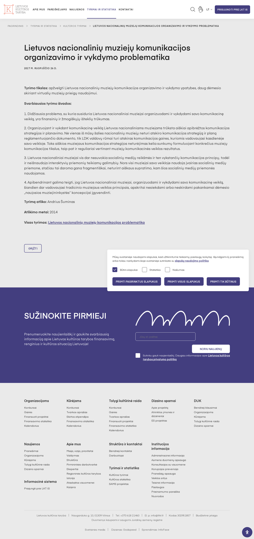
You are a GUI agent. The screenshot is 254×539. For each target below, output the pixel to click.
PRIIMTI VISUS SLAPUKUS (185, 281)
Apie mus (39, 9)
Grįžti (32, 250)
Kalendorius (31, 418)
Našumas (175, 270)
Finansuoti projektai (36, 409)
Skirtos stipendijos (78, 409)
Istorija (71, 470)
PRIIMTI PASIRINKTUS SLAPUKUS (137, 281)
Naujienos (76, 9)
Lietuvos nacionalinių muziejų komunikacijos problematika (96, 222)
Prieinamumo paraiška (165, 484)
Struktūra (72, 452)
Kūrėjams (200, 409)
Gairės (28, 405)
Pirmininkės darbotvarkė (82, 457)
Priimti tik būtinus (226, 281)
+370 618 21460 (129, 508)
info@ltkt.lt (157, 508)
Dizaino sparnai (203, 418)
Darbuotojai (116, 448)
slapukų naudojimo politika (192, 260)
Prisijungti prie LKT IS (232, 9)
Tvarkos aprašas (77, 405)
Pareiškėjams (57, 9)
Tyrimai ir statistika (101, 9)
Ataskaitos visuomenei (80, 475)
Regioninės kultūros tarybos (84, 466)
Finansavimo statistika (38, 414)
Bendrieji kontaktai (120, 443)
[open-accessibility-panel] (247, 532)
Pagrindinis (15, 25)
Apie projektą (159, 400)
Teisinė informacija (162, 475)
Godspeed (129, 522)
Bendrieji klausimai (205, 400)
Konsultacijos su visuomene (168, 457)
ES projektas (159, 413)
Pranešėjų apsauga (163, 466)
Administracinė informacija (167, 448)
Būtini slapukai (125, 270)
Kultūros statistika (119, 472)
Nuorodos (157, 489)
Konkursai (30, 400)
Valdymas (73, 448)
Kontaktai (126, 9)
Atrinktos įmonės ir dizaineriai (162, 406)
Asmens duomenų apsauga (168, 452)
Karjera (71, 479)
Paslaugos (157, 479)
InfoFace (163, 522)
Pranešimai (31, 443)
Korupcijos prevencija (164, 461)
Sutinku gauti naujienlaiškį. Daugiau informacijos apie (182, 350)
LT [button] (208, 9)
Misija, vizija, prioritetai (80, 443)
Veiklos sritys (159, 470)
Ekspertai (72, 461)
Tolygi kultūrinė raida (206, 414)
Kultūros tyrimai (75, 25)
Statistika (151, 270)
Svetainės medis (95, 522)
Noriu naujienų (214, 338)
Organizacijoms (203, 405)
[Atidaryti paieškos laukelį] (193, 9)
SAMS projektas (119, 476)
